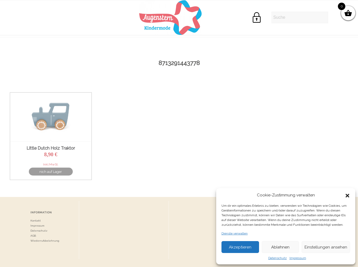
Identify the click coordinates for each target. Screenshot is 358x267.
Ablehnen (280, 247)
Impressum (297, 258)
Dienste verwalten (234, 233)
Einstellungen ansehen (326, 247)
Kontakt (35, 220)
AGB (33, 235)
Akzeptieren (240, 247)
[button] (347, 195)
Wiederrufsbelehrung (44, 240)
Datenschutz (277, 258)
